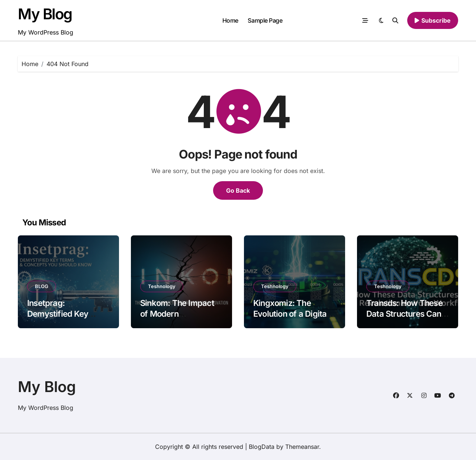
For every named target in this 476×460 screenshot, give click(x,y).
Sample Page (265, 20)
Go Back (238, 190)
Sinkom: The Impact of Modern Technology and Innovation (177, 319)
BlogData (261, 446)
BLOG (41, 286)
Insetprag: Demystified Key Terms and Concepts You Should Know (65, 319)
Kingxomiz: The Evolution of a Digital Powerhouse (291, 313)
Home (230, 20)
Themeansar (302, 446)
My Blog (45, 14)
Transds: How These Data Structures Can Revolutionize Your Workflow (404, 319)
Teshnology (162, 286)
